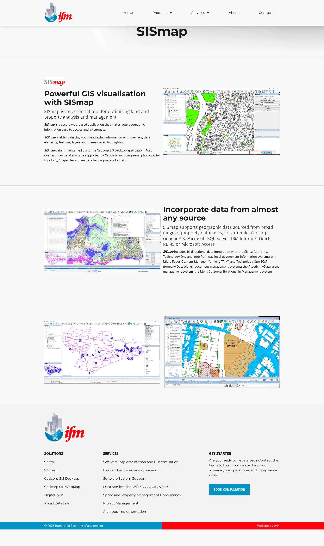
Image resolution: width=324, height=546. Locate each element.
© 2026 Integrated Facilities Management (73, 542)
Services (200, 13)
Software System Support (124, 495)
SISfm (49, 478)
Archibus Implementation (124, 528)
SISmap (50, 487)
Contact (265, 13)
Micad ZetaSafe (56, 520)
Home (128, 13)
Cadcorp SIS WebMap (62, 503)
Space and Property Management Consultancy (142, 512)
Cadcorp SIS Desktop (61, 495)
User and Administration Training (130, 487)
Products (162, 13)
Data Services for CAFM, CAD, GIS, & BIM (135, 503)
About (234, 13)
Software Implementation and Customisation (141, 478)
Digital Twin (53, 512)
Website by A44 (268, 542)
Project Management (120, 520)
